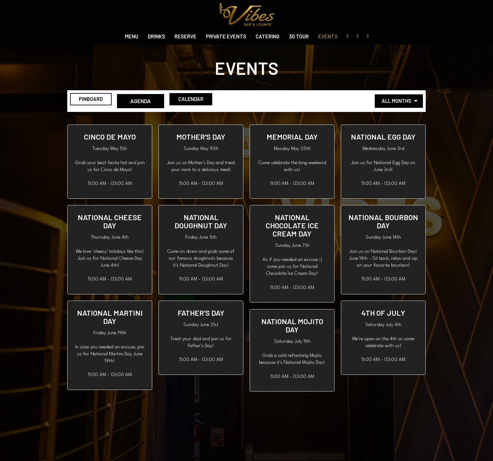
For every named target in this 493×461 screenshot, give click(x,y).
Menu (131, 36)
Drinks (156, 36)
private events (226, 36)
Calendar (203, 100)
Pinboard (90, 100)
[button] (109, 162)
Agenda (146, 100)
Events (328, 36)
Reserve (185, 36)
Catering (268, 36)
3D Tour (299, 36)
